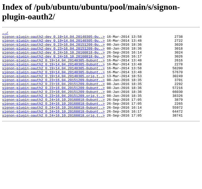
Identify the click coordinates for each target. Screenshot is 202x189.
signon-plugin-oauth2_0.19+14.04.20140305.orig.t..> (53, 85)
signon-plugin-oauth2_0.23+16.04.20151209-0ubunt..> (53, 90)
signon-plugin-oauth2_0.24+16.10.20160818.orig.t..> (53, 132)
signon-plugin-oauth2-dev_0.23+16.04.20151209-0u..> (53, 47)
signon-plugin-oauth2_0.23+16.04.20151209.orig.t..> (53, 109)
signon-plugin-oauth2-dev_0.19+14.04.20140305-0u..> (53, 38)
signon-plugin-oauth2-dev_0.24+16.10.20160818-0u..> (53, 57)
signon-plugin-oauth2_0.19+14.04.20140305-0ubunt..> (53, 66)
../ (5, 33)
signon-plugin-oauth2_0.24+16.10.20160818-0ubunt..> (53, 113)
